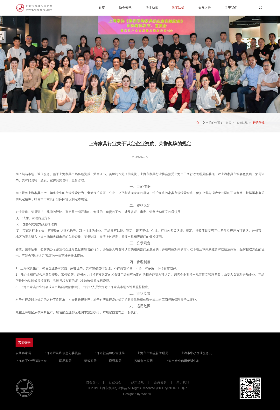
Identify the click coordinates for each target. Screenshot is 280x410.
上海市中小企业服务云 (196, 353)
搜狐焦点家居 (143, 360)
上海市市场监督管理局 (152, 353)
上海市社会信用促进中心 (182, 360)
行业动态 (151, 7)
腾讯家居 (115, 360)
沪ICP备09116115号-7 (171, 388)
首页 (102, 7)
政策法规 (178, 7)
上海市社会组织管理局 (109, 353)
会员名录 (204, 7)
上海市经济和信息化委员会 (62, 353)
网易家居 (65, 360)
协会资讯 (125, 7)
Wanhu (146, 394)
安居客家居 (23, 353)
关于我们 (231, 7)
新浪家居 (90, 360)
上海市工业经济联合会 (31, 360)
